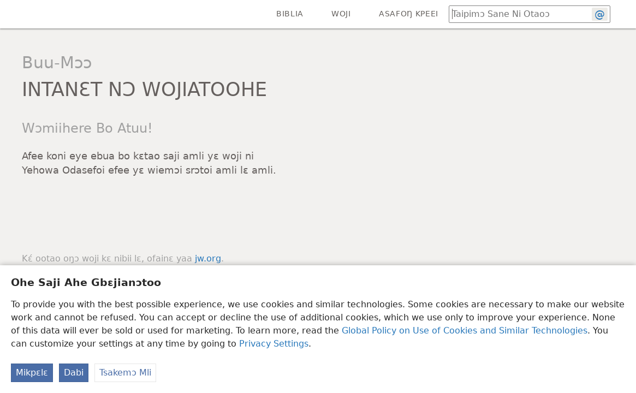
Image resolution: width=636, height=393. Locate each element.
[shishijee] (16, 14)
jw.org (208, 258)
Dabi (74, 372)
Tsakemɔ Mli (125, 372)
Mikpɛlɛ (32, 372)
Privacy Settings (273, 343)
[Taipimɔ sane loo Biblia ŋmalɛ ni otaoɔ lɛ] (515, 14)
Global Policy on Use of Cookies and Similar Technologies (464, 330)
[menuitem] (16, 14)
